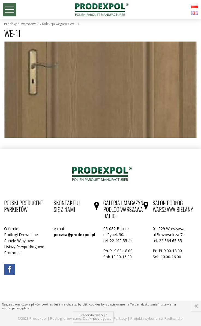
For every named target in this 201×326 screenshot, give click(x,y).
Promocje (13, 252)
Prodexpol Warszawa (20, 24)
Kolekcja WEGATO (54, 24)
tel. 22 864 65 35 (167, 240)
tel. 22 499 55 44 (118, 240)
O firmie (11, 228)
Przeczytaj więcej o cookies (93, 317)
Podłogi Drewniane (21, 234)
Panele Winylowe (19, 240)
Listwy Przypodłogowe (24, 246)
